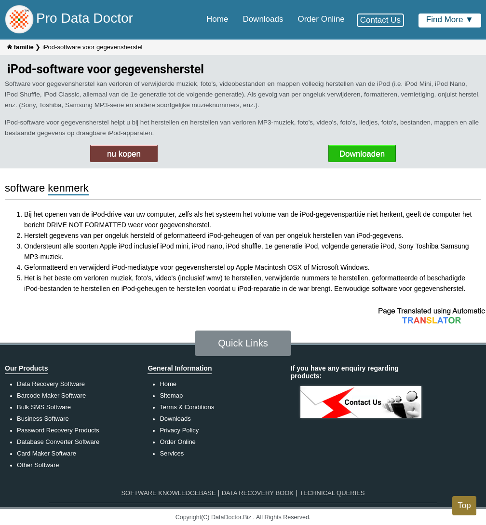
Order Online (177, 441)
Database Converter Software (58, 441)
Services (172, 453)
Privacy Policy (179, 430)
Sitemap (171, 395)
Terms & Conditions (187, 407)
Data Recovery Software (51, 383)
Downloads (175, 418)
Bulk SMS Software (44, 407)
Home (168, 383)
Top (464, 505)
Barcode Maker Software (51, 395)
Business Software (43, 418)
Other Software (38, 465)
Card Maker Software (46, 453)
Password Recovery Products (58, 430)
